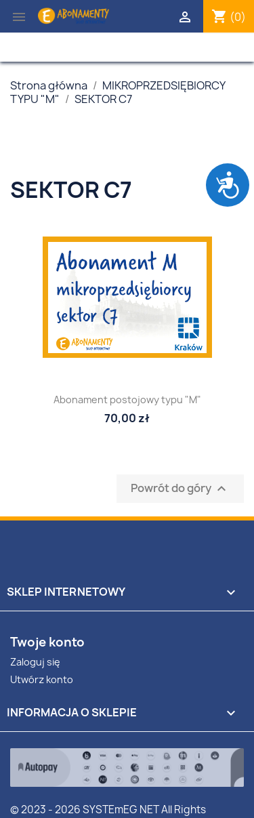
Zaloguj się (35, 661)
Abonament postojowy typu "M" (127, 399)
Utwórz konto (41, 679)
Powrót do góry (180, 488)
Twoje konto (47, 642)
